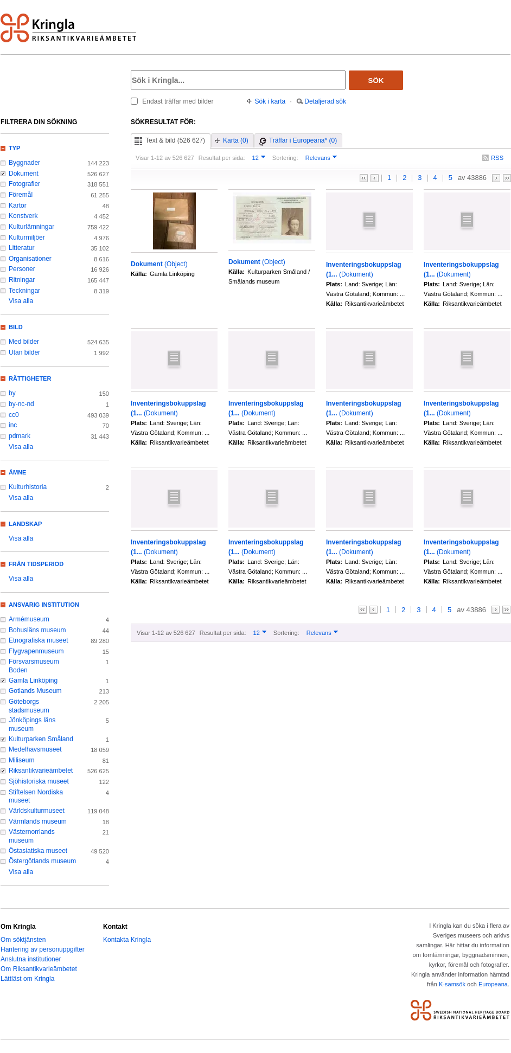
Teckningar (24, 290)
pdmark (19, 436)
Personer (22, 269)
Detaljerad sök (325, 101)
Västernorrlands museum (32, 836)
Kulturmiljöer (27, 237)
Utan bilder (24, 352)
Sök (376, 80)
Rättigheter (30, 378)
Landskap (25, 524)
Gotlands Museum (35, 691)
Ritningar (22, 280)
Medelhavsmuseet (35, 749)
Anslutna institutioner (31, 959)
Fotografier (24, 184)
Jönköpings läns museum (32, 724)
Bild (16, 327)
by (12, 393)
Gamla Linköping (33, 680)
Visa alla (21, 301)
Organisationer (30, 258)
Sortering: (285, 158)
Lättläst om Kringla (27, 979)
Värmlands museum (38, 821)
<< (364, 178)
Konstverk (23, 216)
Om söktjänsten (23, 939)
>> (507, 178)
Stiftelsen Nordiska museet (36, 796)
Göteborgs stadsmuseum (29, 706)
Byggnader (24, 162)
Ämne (17, 472)
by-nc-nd (21, 404)
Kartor (18, 205)
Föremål (21, 194)
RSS (497, 158)
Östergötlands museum (42, 861)
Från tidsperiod (36, 564)
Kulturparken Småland (41, 739)
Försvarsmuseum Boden (34, 666)
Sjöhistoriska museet (39, 781)
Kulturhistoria (28, 487)
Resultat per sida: (222, 158)
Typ (14, 148)
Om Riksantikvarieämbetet (39, 969)
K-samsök (452, 984)
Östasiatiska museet (38, 851)
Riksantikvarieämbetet (41, 770)
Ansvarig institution (44, 604)
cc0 (14, 415)
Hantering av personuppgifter (43, 949)
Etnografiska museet (38, 640)
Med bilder (24, 341)
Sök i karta (270, 101)
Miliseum (21, 760)
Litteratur (21, 248)
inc (13, 425)
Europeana (493, 984)
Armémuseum (29, 619)
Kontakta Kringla (127, 939)
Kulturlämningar (31, 226)
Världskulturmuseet (37, 810)
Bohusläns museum (37, 630)
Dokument (24, 173)
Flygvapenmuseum (36, 651)
